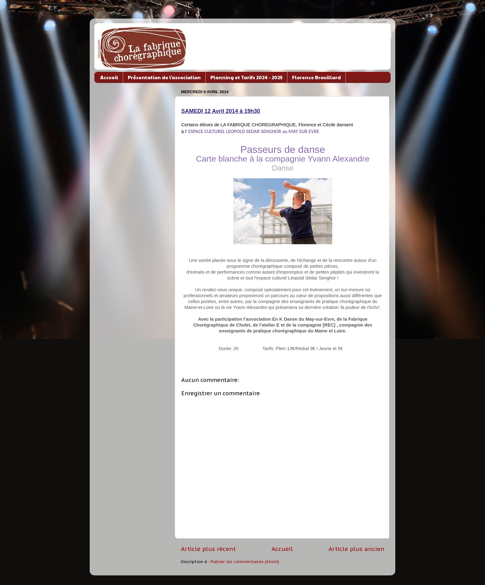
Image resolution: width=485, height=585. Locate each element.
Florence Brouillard (316, 77)
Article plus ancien (356, 548)
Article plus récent (208, 548)
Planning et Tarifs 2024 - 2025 (246, 77)
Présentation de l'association (164, 77)
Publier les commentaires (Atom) (245, 561)
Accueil (109, 77)
